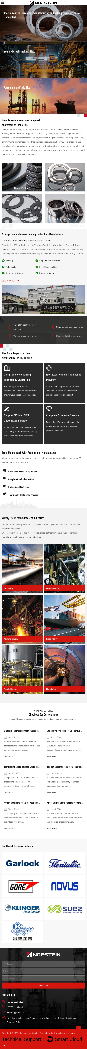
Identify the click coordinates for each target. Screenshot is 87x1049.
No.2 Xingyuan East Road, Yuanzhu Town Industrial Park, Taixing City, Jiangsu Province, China (39, 1020)
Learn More (10, 280)
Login (4, 1045)
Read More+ (9, 756)
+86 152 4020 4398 (12, 1001)
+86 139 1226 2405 (12, 1007)
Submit (43, 986)
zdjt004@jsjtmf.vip (13, 1012)
